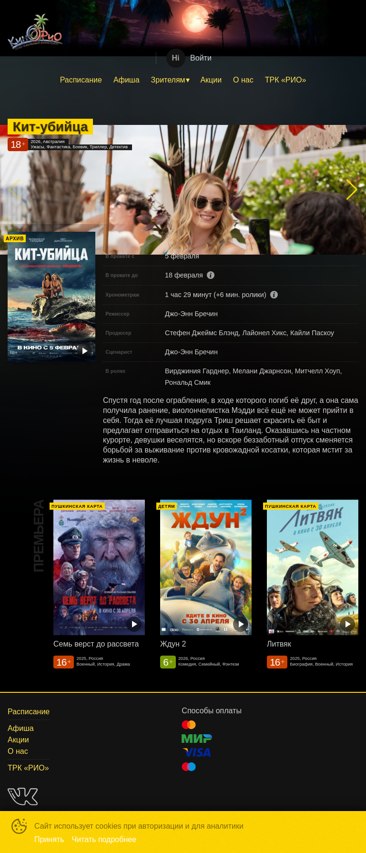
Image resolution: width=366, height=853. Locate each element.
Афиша (126, 80)
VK (23, 796)
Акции (211, 80)
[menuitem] (81, 80)
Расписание (81, 80)
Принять (49, 839)
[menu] (183, 80)
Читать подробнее (104, 839)
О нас (243, 80)
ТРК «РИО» (285, 80)
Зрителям (168, 80)
